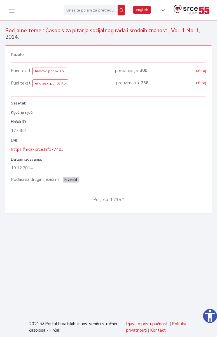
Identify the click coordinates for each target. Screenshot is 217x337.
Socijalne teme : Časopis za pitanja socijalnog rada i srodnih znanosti (87, 30)
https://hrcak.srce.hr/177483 (37, 149)
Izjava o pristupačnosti (147, 324)
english (142, 10)
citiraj (201, 70)
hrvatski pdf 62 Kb (49, 71)
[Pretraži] (121, 10)
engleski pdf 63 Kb (50, 83)
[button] (162, 10)
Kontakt (158, 330)
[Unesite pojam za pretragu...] (90, 10)
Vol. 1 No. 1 (185, 30)
